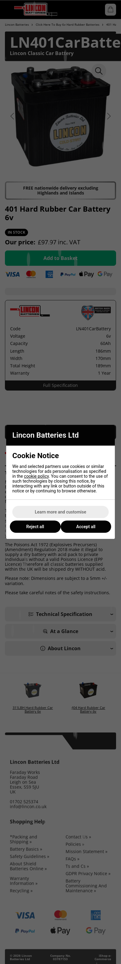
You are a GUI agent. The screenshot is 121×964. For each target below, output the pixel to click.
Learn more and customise (60, 512)
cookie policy (36, 476)
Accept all (85, 526)
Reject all (35, 526)
